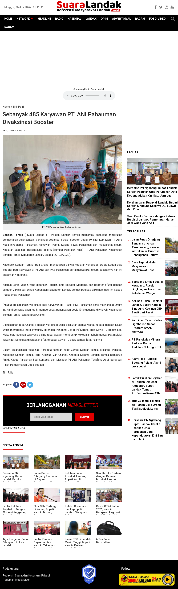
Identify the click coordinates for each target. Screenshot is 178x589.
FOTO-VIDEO (157, 18)
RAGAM (140, 18)
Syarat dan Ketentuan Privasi (32, 575)
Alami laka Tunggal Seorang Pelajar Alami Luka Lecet (146, 362)
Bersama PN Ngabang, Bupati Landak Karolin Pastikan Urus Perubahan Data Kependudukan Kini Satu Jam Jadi (152, 191)
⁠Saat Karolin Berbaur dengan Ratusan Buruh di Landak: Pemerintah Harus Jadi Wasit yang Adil (109, 479)
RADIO (59, 18)
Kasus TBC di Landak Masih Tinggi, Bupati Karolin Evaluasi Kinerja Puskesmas (78, 544)
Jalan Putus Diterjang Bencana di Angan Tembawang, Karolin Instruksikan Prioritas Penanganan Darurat (146, 247)
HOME (8, 18)
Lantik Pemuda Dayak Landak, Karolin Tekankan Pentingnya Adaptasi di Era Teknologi (46, 545)
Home (6, 106)
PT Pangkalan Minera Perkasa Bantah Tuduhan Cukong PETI (146, 343)
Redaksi (8, 575)
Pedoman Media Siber (16, 579)
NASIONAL (74, 18)
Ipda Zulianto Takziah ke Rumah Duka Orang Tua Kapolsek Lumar (146, 404)
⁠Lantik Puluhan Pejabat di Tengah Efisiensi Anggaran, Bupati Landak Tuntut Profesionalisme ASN (147, 385)
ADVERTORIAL (121, 18)
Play (167, 579)
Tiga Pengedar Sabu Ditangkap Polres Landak (15, 542)
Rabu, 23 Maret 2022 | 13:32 (15, 130)
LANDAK (91, 18)
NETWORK (23, 18)
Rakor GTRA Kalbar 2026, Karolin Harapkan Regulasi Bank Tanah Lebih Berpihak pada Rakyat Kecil (108, 514)
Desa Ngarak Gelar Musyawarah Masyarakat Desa (144, 266)
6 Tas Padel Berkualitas (103, 541)
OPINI (104, 18)
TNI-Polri (18, 106)
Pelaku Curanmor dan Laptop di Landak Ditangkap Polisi (76, 511)
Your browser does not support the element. (89, 95)
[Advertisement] (89, 59)
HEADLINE (44, 18)
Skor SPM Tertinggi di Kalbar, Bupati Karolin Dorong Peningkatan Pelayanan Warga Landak (45, 514)
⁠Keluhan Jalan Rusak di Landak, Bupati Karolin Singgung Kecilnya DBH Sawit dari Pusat (76, 481)
